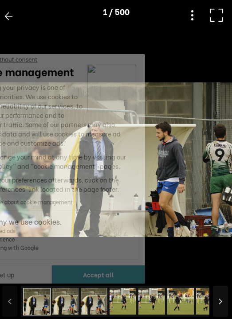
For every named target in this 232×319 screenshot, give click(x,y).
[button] (23, 273)
